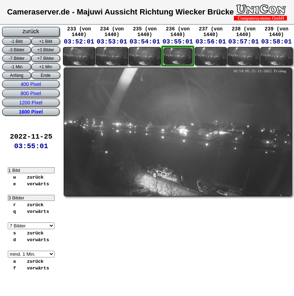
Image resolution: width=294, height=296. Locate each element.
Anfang (16, 75)
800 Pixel (31, 93)
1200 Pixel (30, 102)
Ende (46, 75)
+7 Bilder (45, 58)
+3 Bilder (45, 49)
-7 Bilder (17, 58)
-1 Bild (17, 41)
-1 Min (16, 66)
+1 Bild (45, 41)
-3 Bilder (17, 49)
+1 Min (45, 66)
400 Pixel (31, 84)
